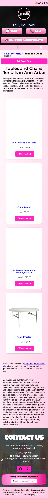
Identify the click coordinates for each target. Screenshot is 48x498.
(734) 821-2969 (24, 24)
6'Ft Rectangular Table (24, 142)
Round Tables (24, 337)
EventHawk (39, 494)
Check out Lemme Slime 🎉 (24, 481)
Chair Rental (24, 207)
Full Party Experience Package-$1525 (24, 271)
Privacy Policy (27, 492)
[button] (18, 47)
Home (6, 54)
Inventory (16, 54)
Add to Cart (24, 154)
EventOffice (18, 494)
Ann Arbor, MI (30, 363)
